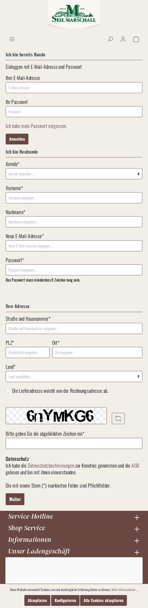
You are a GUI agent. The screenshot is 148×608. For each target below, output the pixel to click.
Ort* (56, 342)
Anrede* (13, 164)
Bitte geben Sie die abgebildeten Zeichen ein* (45, 433)
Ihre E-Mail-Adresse (23, 78)
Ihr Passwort (17, 102)
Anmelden (17, 139)
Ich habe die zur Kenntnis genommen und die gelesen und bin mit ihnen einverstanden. (72, 469)
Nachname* (15, 212)
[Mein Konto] (123, 38)
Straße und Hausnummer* (28, 318)
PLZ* (10, 342)
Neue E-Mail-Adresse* (25, 236)
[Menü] (11, 38)
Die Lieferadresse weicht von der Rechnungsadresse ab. (60, 390)
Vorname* (14, 188)
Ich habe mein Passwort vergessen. (36, 125)
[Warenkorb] (136, 38)
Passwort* (15, 260)
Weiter (15, 499)
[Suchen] (110, 38)
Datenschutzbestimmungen (51, 465)
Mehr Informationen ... (124, 589)
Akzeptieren (37, 600)
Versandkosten (108, 564)
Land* (11, 366)
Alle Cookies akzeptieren (103, 600)
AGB (135, 465)
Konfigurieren (65, 600)
